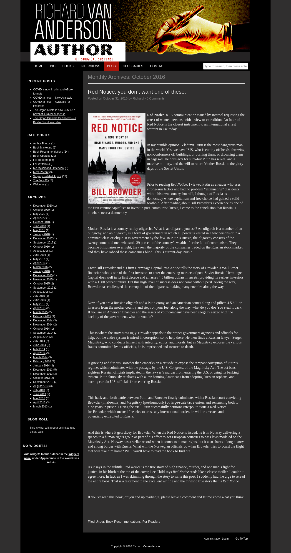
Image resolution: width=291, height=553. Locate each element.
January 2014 (41, 365)
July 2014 (39, 341)
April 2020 (39, 218)
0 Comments (156, 98)
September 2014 (43, 332)
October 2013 (41, 377)
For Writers (40, 164)
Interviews (90, 66)
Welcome (39, 184)
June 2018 (39, 226)
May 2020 (39, 213)
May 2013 (39, 398)
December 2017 (43, 238)
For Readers (40, 159)
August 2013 (40, 386)
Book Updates (41, 155)
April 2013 (39, 402)
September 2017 (43, 242)
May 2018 (39, 230)
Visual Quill (36, 431)
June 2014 (39, 345)
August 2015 (40, 291)
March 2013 (40, 406)
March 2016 (40, 267)
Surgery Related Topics (47, 176)
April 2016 (39, 263)
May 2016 (39, 259)
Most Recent (40, 172)
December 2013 (43, 369)
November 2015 (43, 279)
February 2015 (42, 316)
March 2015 (40, 312)
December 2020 (43, 205)
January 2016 (41, 271)
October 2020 (41, 209)
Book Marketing (42, 147)
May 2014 (39, 349)
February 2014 (42, 361)
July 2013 (39, 390)
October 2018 (41, 222)
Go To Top (242, 538)
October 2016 (41, 246)
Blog (111, 66)
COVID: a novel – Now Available (52, 97)
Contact (157, 66)
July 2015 (39, 295)
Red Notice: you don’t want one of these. (137, 92)
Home (38, 66)
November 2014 (43, 324)
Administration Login (216, 538)
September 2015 (43, 287)
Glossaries (133, 66)
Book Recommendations (48, 151)
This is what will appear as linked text (52, 427)
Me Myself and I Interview (48, 168)
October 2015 (41, 283)
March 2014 (40, 357)
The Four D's (41, 180)
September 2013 (43, 382)
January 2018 (41, 234)
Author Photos (41, 143)
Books (68, 66)
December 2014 (43, 320)
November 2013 (43, 373)
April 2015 (39, 308)
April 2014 (39, 353)
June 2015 (39, 300)
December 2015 (43, 275)
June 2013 (39, 394)
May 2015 (39, 304)
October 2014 (41, 328)
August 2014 (40, 336)
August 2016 (40, 250)
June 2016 (39, 254)
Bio (52, 66)
